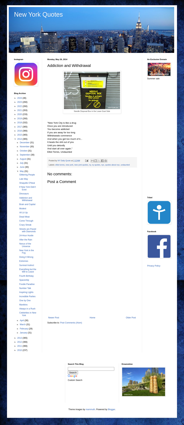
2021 (20, 110)
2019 (20, 118)
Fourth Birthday (26, 276)
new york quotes (81, 165)
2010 (20, 350)
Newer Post (53, 317)
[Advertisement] (92, 287)
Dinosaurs (24, 193)
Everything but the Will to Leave (27, 270)
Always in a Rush (27, 308)
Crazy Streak (25, 225)
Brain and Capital (27, 204)
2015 (20, 135)
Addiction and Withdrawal (25, 199)
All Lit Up (23, 212)
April (22, 320)
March (23, 324)
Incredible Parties (27, 296)
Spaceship (24, 280)
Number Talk (25, 288)
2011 (20, 346)
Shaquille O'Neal (27, 183)
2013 (20, 338)
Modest (22, 208)
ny (90, 165)
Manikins (23, 304)
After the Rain (25, 240)
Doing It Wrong (26, 257)
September (25, 155)
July (22, 163)
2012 (20, 342)
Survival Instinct (26, 265)
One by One (25, 300)
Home (92, 317)
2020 (20, 114)
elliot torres (60, 165)
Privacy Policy (153, 266)
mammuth (90, 409)
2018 (20, 122)
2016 (20, 131)
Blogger (111, 409)
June (22, 167)
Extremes (23, 261)
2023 (20, 102)
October (24, 151)
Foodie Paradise (27, 284)
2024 (20, 98)
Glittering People (27, 175)
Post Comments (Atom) (71, 323)
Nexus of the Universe (25, 245)
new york (69, 165)
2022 (20, 106)
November (25, 146)
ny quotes (96, 165)
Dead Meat (24, 217)
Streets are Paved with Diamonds (27, 230)
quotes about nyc (112, 165)
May (22, 171)
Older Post (131, 317)
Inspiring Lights (26, 292)
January (24, 332)
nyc (102, 165)
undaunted (125, 165)
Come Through (26, 221)
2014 (20, 139)
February (24, 328)
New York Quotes (38, 14)
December (25, 142)
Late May (23, 179)
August (23, 159)
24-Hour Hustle (26, 235)
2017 (20, 127)
